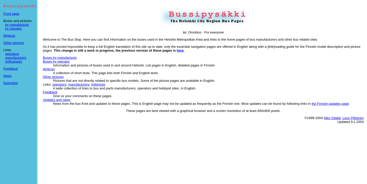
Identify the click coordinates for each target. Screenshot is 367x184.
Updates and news (56, 100)
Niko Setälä (332, 118)
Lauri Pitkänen (353, 118)
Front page (11, 14)
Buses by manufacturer (60, 58)
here (180, 50)
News (7, 76)
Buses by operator (56, 61)
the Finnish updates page (330, 104)
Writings (9, 36)
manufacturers (15, 58)
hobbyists (98, 84)
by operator (13, 28)
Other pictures (13, 43)
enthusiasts (13, 61)
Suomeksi (10, 83)
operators (12, 54)
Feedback (10, 69)
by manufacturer (17, 25)
